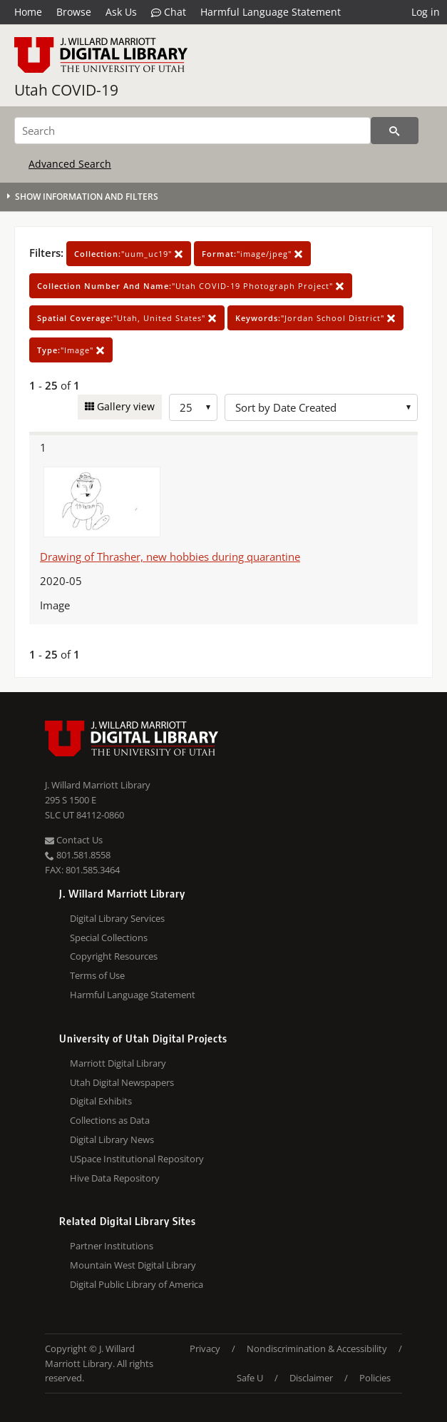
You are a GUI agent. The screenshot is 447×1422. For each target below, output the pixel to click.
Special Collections (109, 937)
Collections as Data (110, 1120)
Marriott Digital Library (118, 1063)
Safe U (250, 1377)
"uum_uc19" (128, 253)
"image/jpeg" (252, 253)
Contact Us (74, 839)
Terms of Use (97, 975)
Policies (375, 1377)
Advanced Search (70, 164)
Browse (73, 12)
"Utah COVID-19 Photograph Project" (190, 285)
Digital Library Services (117, 918)
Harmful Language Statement (270, 12)
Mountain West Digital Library (133, 1265)
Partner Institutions (111, 1245)
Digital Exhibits (101, 1101)
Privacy (205, 1348)
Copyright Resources (114, 956)
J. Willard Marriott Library (97, 784)
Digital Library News (112, 1139)
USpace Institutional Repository (137, 1158)
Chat (168, 12)
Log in (425, 12)
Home (28, 12)
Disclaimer (311, 1377)
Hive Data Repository (115, 1178)
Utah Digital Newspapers (122, 1082)
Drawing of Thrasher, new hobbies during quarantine (170, 556)
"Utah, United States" (127, 318)
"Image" (71, 350)
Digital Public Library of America (136, 1284)
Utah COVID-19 (66, 90)
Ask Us (121, 12)
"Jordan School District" (315, 318)
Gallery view (124, 406)
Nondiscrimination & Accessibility (317, 1348)
